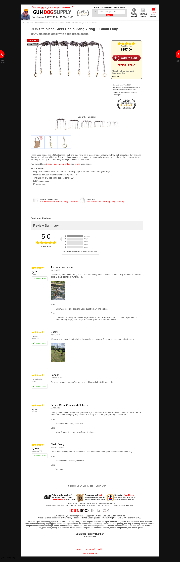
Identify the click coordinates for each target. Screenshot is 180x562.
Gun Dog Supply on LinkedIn (89, 516)
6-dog (67, 164)
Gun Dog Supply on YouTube (114, 516)
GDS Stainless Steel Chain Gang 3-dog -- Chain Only (105, 202)
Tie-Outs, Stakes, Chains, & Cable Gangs (67, 23)
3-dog (48, 164)
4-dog (55, 164)
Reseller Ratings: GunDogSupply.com (88, 518)
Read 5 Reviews (126, 46)
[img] (126, 43)
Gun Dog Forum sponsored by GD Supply (55, 518)
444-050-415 (90, 536)
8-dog (77, 164)
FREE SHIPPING (102, 7)
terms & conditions (97, 549)
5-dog (61, 164)
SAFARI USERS (90, 554)
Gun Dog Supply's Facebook (65, 516)
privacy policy (81, 549)
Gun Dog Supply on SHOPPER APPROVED (123, 518)
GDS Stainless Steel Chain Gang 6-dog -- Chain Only (59, 202)
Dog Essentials (42, 23)
